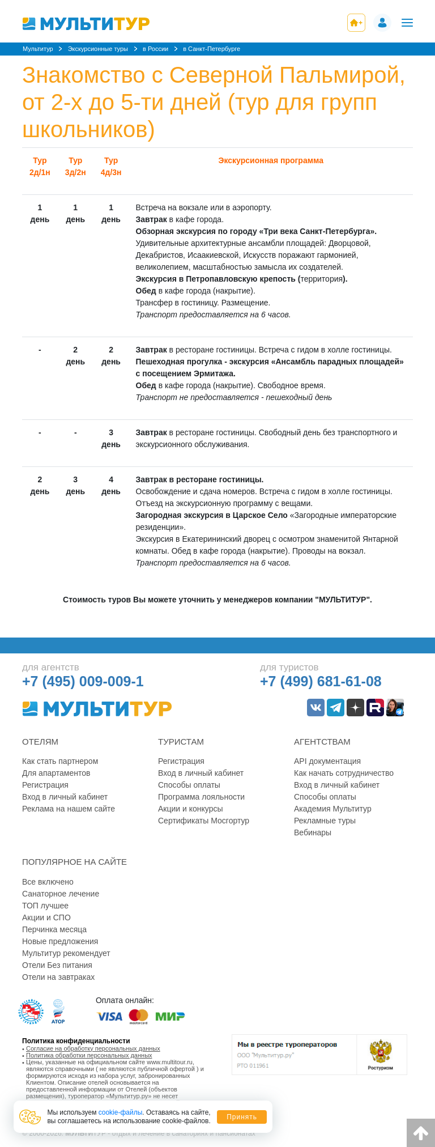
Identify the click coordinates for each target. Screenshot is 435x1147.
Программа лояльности (201, 796)
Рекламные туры (325, 820)
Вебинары (312, 832)
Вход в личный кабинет (65, 796)
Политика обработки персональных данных (89, 1055)
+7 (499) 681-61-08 (321, 681)
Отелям (40, 741)
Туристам (181, 741)
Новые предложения (60, 941)
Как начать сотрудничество (344, 773)
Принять (242, 1117)
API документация (327, 761)
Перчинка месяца (54, 929)
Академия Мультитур (333, 808)
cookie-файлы (121, 1112)
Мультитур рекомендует (66, 953)
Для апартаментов (56, 773)
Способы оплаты (189, 784)
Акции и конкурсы (190, 808)
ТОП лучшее (45, 905)
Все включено (48, 881)
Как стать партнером (60, 761)
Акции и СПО (46, 917)
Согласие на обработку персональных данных (93, 1048)
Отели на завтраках (58, 977)
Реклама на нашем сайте (68, 808)
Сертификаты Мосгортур (203, 820)
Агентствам (322, 741)
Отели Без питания (57, 965)
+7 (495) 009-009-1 (83, 681)
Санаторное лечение (60, 893)
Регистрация (45, 784)
